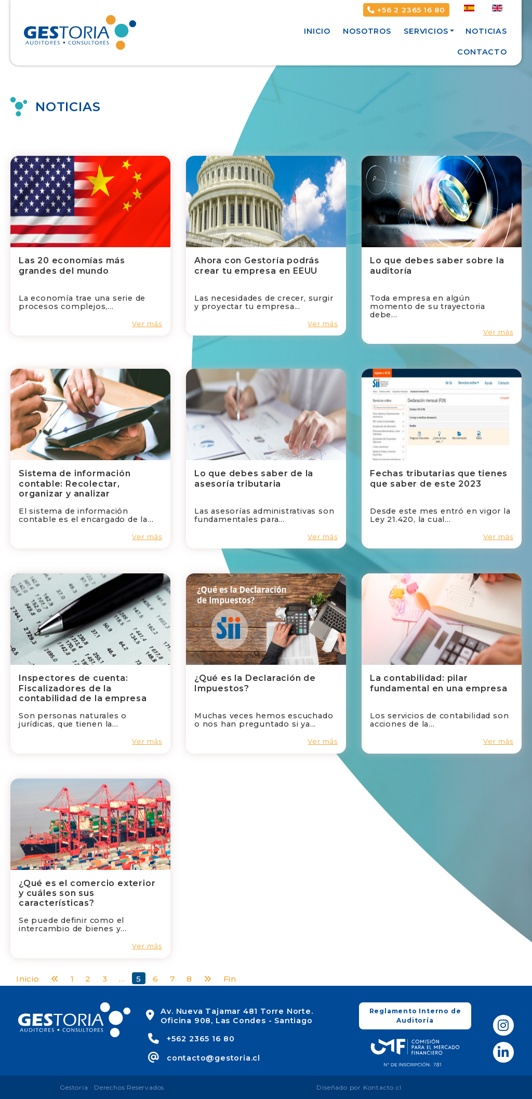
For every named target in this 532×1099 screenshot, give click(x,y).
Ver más (147, 324)
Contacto (482, 52)
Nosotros (367, 31)
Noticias (486, 31)
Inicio (317, 31)
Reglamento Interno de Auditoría (415, 1015)
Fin (229, 979)
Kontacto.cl (382, 1087)
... (122, 979)
